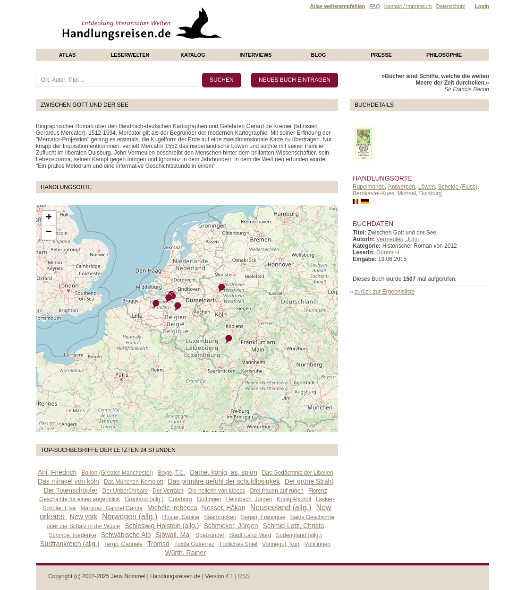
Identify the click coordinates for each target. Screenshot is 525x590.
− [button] (49, 233)
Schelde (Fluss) (457, 186)
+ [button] (49, 218)
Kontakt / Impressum (408, 6)
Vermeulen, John (397, 239)
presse (381, 55)
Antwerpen (401, 186)
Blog (318, 55)
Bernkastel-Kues (373, 193)
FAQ (374, 6)
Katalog (192, 55)
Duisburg (430, 193)
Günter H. (388, 252)
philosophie (444, 55)
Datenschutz (450, 6)
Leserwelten (129, 55)
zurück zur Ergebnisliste (385, 291)
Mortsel (407, 193)
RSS (244, 576)
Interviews (255, 55)
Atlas (67, 55)
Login (482, 6)
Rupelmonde (369, 186)
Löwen (426, 186)
